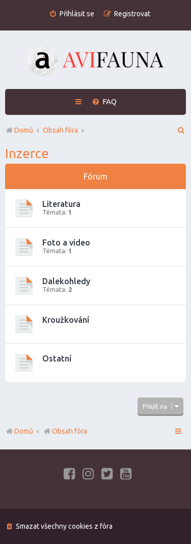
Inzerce (27, 153)
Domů (23, 431)
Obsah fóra (65, 431)
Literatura (61, 203)
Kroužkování (65, 319)
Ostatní (56, 358)
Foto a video (66, 242)
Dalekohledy (66, 281)
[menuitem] (71, 14)
